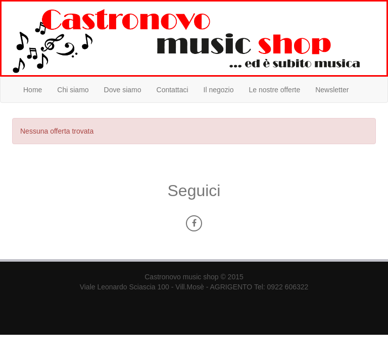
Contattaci (172, 90)
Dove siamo (122, 90)
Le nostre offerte (275, 90)
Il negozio (219, 90)
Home (32, 90)
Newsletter (332, 90)
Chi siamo (72, 90)
